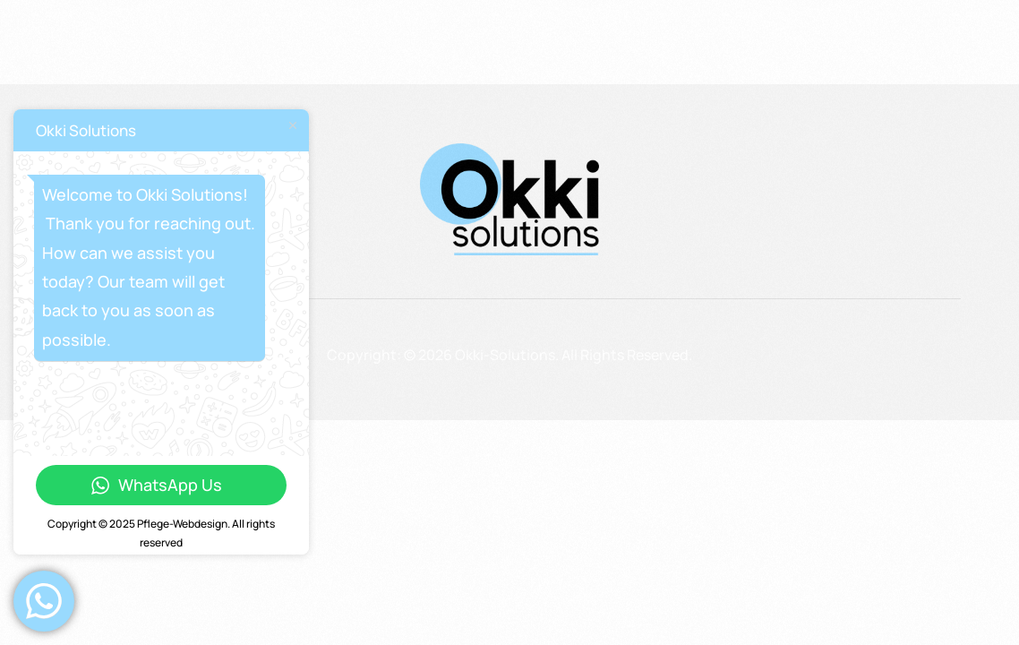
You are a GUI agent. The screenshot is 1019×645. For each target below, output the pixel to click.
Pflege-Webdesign (182, 523)
